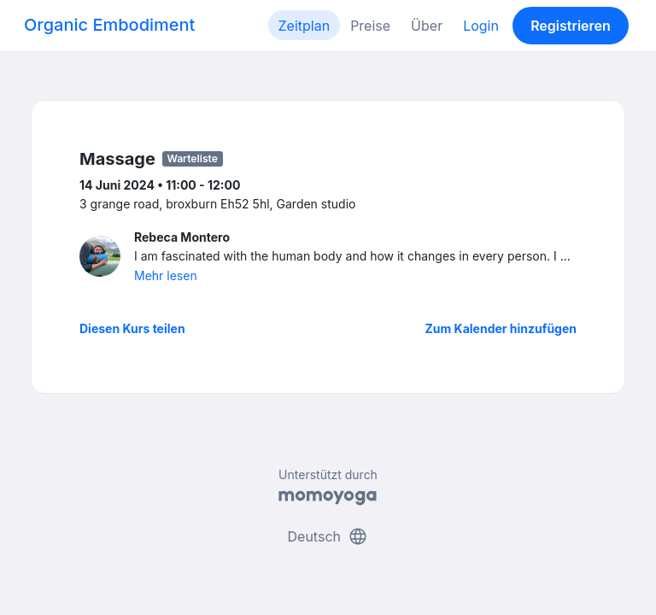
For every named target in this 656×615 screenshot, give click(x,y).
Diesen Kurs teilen (132, 328)
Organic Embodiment (109, 25)
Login (481, 25)
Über (426, 25)
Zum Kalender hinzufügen (501, 328)
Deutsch (328, 536)
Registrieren (570, 25)
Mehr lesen (165, 275)
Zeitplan (304, 25)
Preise (370, 25)
